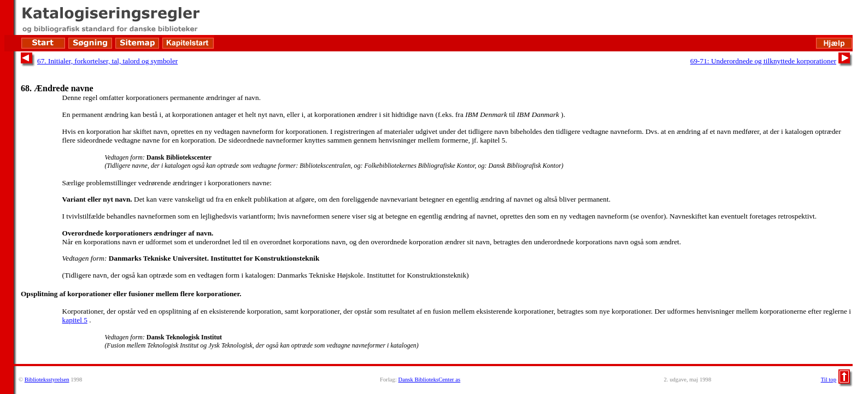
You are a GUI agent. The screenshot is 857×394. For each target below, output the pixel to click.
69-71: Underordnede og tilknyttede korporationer (763, 61)
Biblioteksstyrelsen (47, 380)
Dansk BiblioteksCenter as (429, 380)
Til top (828, 380)
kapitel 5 (74, 320)
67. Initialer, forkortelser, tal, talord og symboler (107, 61)
